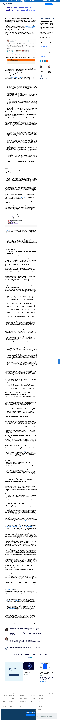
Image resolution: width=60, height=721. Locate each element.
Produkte (4, 693)
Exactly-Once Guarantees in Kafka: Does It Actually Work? (47, 33)
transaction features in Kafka (29, 26)
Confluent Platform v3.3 (30, 584)
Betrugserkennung (12, 704)
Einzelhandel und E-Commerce (25, 696)
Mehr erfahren (22, 1)
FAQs (39, 704)
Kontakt (39, 696)
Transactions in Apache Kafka (12, 610)
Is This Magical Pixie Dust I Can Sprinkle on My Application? (48, 35)
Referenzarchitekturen (12, 696)
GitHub (23, 225)
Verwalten (4, 704)
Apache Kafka (14, 16)
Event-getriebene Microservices (14, 703)
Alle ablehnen (30, 714)
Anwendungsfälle (12, 693)
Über (39, 693)
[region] (21, 219)
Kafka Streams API (30, 27)
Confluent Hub (5, 707)
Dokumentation (33, 698)
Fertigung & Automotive (24, 698)
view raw (34, 225)
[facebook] (43, 61)
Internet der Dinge (12, 707)
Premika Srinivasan (44, 682)
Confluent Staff (43, 78)
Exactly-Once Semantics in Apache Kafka (47, 28)
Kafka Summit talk (11, 608)
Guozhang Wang (50, 69)
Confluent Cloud (19, 584)
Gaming (21, 706)
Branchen (22, 693)
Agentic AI (11, 701)
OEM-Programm (33, 707)
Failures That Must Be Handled (46, 26)
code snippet (9, 230)
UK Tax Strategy (40, 709)
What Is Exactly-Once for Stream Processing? (47, 30)
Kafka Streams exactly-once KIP (13, 600)
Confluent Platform (6, 696)
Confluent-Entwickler (34, 696)
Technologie (22, 704)
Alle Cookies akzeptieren (30, 712)
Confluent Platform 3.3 (14, 22)
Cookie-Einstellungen (30, 717)
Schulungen (33, 703)
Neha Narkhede (42, 69)
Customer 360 (11, 706)
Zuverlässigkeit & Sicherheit (42, 707)
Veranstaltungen (33, 706)
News (39, 703)
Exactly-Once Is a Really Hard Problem (46, 22)
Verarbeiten (4, 703)
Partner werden (40, 706)
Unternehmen (40, 695)
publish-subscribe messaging (16, 77)
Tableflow (4, 706)
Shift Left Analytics (12, 698)
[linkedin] (45, 61)
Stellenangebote (40, 698)
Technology (7, 16)
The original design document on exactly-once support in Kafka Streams (20, 604)
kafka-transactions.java (10, 225)
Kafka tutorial (23, 197)
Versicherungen (22, 703)
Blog (39, 701)
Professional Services (34, 704)
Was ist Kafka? (33, 695)
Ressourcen (33, 693)
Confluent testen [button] (49, 4)
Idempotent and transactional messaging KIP (15, 597)
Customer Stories (12, 695)
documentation (26, 573)
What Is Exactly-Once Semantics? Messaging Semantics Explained (47, 24)
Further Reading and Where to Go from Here (47, 38)
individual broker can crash (10, 79)
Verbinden (4, 701)
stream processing (28, 255)
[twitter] (40, 61)
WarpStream (5, 698)
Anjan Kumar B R (43, 681)
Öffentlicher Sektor (23, 701)
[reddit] (47, 61)
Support (32, 701)
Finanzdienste (22, 695)
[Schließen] (35, 710)
